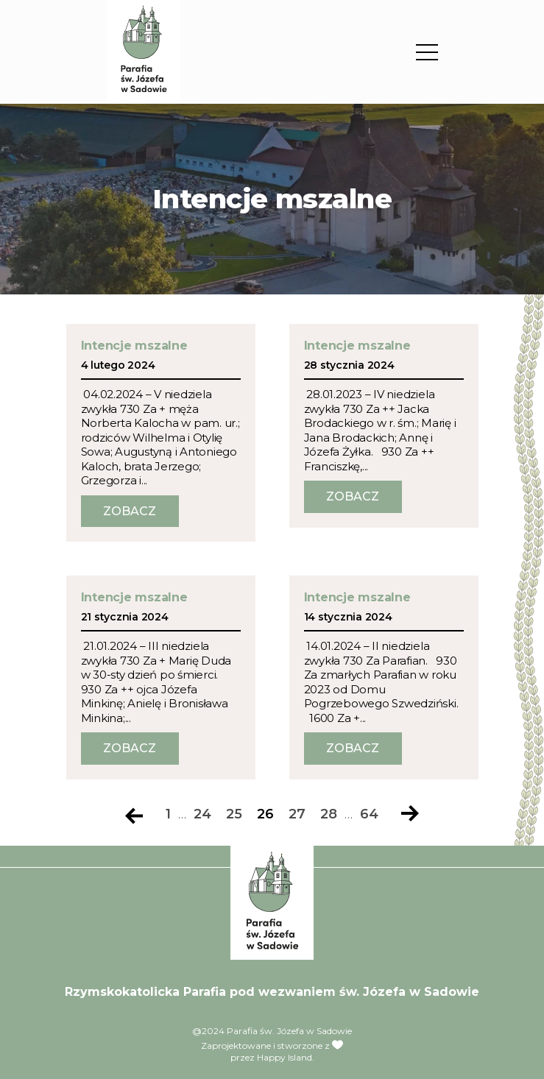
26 (265, 814)
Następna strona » (409, 814)
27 (297, 814)
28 (328, 814)
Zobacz (129, 511)
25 (234, 814)
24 (202, 814)
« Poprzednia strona (134, 814)
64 (369, 814)
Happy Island (284, 1057)
